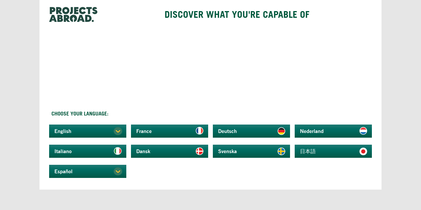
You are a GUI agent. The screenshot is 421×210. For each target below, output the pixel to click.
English (62, 131)
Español (63, 171)
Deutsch (227, 131)
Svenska (227, 151)
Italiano (63, 151)
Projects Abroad (75, 14)
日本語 (308, 151)
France (144, 131)
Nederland (312, 131)
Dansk (143, 151)
